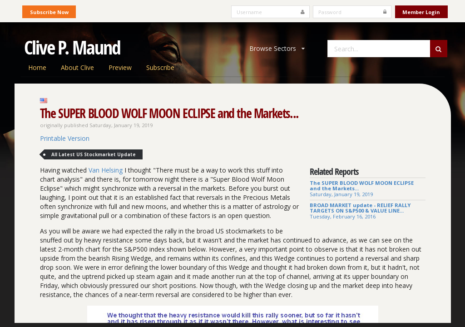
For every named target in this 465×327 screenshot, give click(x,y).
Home (37, 67)
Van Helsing (106, 170)
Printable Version (64, 138)
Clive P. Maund (72, 47)
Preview (120, 67)
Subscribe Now (49, 12)
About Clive (77, 67)
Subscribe (160, 67)
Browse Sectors (277, 48)
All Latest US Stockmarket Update (93, 154)
